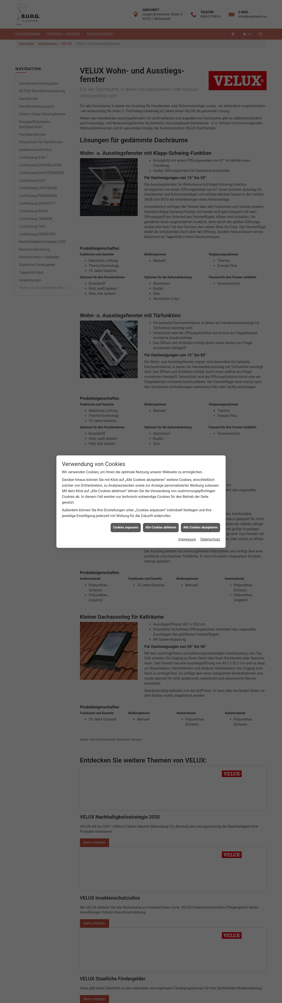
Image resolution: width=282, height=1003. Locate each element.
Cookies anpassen (125, 527)
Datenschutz (210, 539)
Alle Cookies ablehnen (160, 527)
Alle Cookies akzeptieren (200, 527)
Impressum (187, 539)
